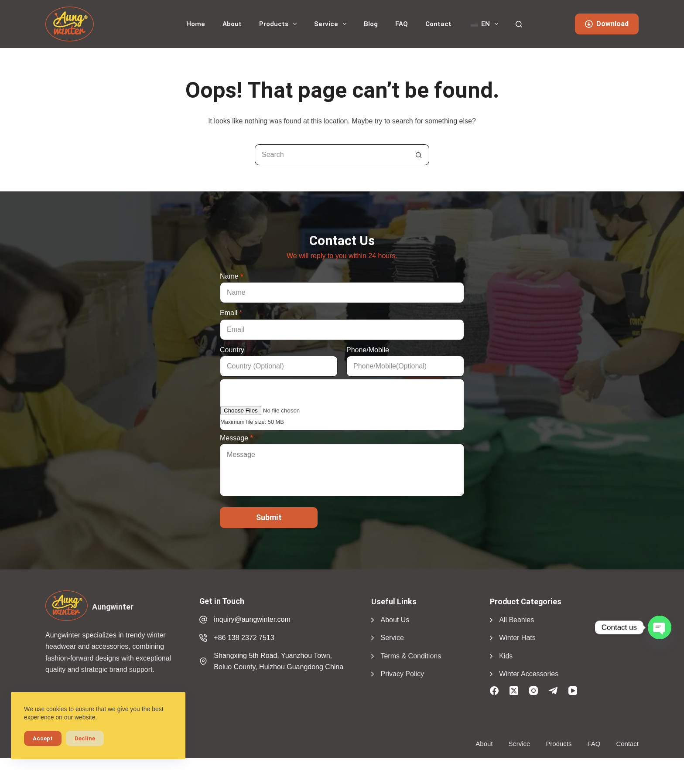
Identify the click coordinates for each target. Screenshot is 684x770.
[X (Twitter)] (514, 690)
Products (279, 24)
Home (195, 24)
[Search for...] (331, 154)
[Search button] (418, 154)
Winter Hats (517, 637)
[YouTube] (572, 690)
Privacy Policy (402, 674)
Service (332, 24)
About (232, 24)
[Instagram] (533, 690)
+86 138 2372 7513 (244, 637)
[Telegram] (553, 690)
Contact (438, 24)
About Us (394, 619)
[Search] (519, 24)
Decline (85, 738)
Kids (506, 656)
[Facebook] (494, 690)
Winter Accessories (528, 674)
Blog (371, 24)
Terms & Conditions (410, 656)
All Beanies (516, 619)
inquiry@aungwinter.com (252, 619)
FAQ (401, 24)
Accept (43, 738)
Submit (269, 517)
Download (607, 24)
